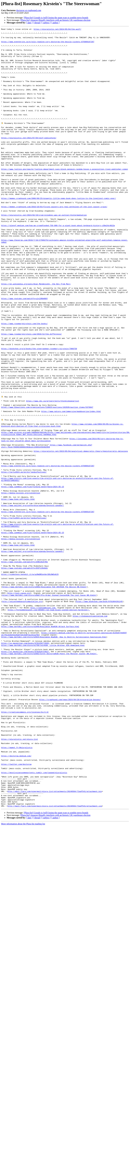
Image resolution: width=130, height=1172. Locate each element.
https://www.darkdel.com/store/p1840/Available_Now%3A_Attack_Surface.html (40, 746)
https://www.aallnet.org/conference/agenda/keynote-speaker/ (32, 600)
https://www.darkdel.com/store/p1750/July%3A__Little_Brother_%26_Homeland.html (43, 768)
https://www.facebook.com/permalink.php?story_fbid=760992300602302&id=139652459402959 (46, 529)
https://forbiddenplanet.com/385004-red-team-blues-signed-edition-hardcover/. (49, 726)
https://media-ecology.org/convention (20, 585)
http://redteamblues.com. (43, 723)
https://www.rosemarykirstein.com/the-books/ (24, 382)
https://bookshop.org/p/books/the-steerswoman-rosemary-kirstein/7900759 (39, 412)
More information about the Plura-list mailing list (23, 979)
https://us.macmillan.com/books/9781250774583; (25, 766)
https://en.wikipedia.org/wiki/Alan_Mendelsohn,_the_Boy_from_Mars (35, 335)
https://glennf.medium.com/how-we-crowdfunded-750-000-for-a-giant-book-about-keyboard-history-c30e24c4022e (58, 265)
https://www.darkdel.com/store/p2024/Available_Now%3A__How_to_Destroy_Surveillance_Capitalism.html (53, 758)
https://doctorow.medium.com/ (16, 901)
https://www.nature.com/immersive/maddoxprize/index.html (71, 488)
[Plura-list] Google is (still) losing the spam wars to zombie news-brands (56, 17)
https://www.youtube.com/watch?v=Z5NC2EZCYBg (24, 668)
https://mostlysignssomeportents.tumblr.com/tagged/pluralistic (34, 921)
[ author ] (55, 22)
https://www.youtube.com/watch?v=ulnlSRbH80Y (24, 352)
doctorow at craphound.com (28, 10)
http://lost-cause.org (19, 705)
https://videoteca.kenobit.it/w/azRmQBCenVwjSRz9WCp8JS (29, 683)
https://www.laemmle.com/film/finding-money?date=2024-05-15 (32, 578)
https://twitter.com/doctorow (16, 911)
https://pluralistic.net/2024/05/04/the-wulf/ (57, 29)
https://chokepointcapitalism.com (90, 733)
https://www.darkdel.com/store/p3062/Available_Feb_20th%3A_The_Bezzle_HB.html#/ (44, 698)
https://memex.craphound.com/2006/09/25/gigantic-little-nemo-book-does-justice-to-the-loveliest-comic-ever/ (58, 232)
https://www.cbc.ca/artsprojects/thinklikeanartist (52, 475)
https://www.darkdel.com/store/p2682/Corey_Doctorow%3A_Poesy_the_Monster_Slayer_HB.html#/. (49, 778)
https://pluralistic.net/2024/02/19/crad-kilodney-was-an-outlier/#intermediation (44, 252)
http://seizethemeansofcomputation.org (22, 715)
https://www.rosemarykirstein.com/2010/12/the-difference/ (31, 395)
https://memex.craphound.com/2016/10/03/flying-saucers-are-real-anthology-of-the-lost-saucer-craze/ (54, 242)
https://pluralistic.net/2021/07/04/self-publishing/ (28, 159)
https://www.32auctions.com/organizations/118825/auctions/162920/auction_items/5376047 (47, 483)
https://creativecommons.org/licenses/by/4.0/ (25, 848)
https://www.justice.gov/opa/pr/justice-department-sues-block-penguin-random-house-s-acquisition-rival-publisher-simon (64, 197)
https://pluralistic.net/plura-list (19, 881)
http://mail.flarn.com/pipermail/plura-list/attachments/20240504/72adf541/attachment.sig (55, 961)
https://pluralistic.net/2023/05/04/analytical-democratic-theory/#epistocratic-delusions (81, 535)
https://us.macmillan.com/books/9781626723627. (25, 776)
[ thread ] (37, 22)
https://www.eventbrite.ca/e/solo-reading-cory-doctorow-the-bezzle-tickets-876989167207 (47, 44)
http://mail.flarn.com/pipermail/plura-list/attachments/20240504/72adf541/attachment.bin (55, 943)
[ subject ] (46, 22)
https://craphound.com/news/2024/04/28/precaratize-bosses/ (70, 833)
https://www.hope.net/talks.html (18, 593)
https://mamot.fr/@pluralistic (16, 891)
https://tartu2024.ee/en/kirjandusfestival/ (24, 560)
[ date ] (29, 22)
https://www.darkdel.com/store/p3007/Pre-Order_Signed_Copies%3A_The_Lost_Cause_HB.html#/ (49, 708)
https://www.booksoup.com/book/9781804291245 (99, 715)
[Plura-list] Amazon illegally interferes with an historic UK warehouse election (55, 20)
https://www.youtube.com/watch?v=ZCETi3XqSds (24, 675)
